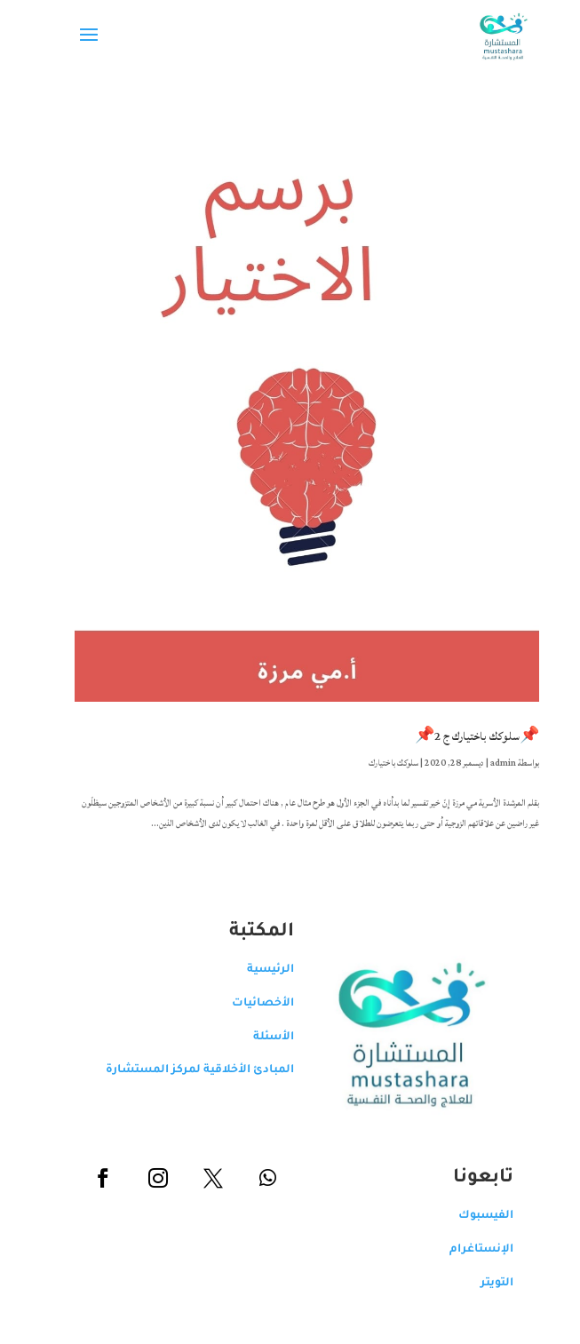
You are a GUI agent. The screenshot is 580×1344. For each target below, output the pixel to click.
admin (486, 763)
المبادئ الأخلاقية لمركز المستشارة (183, 1070)
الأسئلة (256, 1037)
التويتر (480, 1283)
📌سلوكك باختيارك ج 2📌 (460, 736)
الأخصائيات (246, 1004)
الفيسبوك (469, 1216)
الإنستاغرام (465, 1250)
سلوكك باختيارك (376, 763)
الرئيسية (253, 970)
